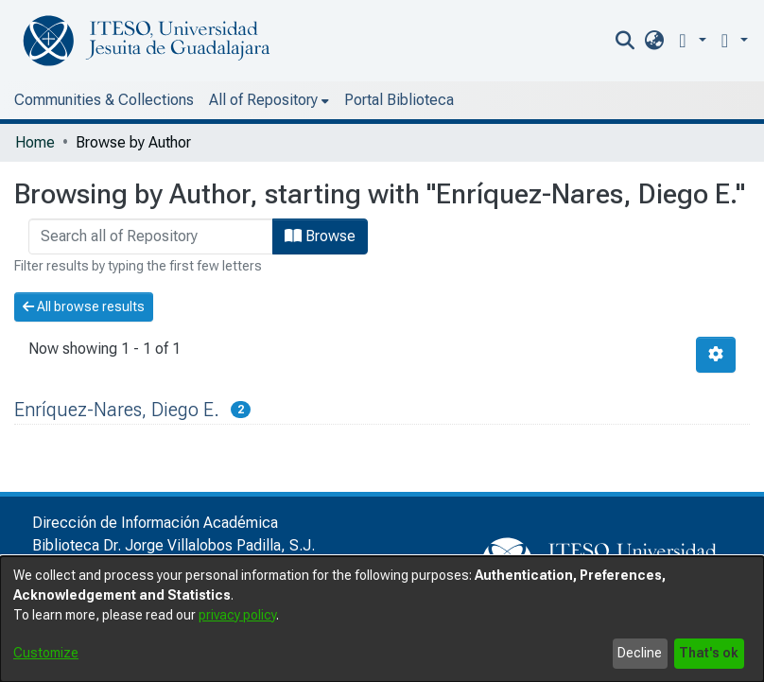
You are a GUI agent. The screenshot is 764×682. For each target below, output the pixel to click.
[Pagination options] (716, 355)
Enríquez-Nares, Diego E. (116, 409)
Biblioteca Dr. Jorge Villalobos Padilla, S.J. (173, 545)
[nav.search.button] (625, 40)
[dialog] (382, 619)
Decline (639, 652)
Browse (320, 236)
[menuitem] (654, 40)
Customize (45, 652)
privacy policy (237, 614)
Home (35, 142)
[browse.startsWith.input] (150, 236)
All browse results (84, 306)
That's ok (708, 652)
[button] (688, 40)
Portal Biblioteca (399, 100)
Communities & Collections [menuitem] (104, 100)
